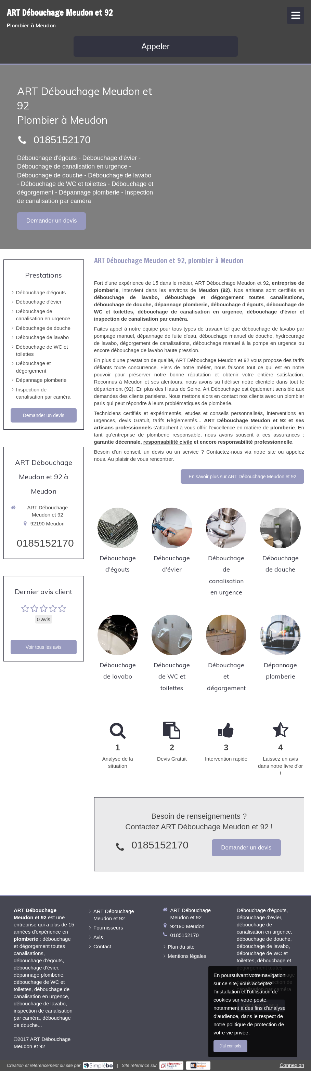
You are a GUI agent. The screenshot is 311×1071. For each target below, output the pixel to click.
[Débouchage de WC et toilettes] (172, 635)
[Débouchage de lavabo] (118, 635)
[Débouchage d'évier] (172, 528)
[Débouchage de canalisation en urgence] (226, 528)
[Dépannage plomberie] (280, 635)
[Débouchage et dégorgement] (226, 635)
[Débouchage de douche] (280, 528)
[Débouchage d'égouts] (118, 528)
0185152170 (62, 139)
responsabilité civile (167, 442)
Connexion (292, 1065)
